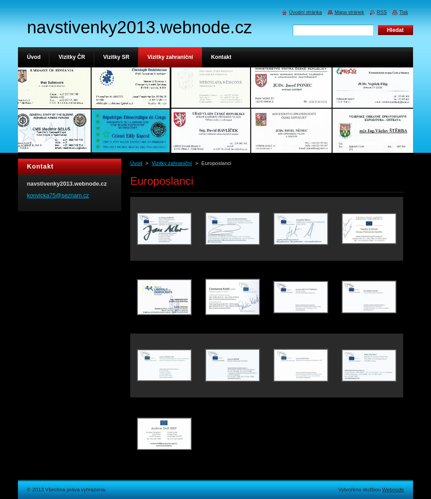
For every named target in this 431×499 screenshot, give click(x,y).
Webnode (393, 489)
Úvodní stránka (305, 12)
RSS (382, 12)
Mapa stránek (349, 12)
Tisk (403, 12)
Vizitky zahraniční (172, 163)
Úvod (136, 163)
